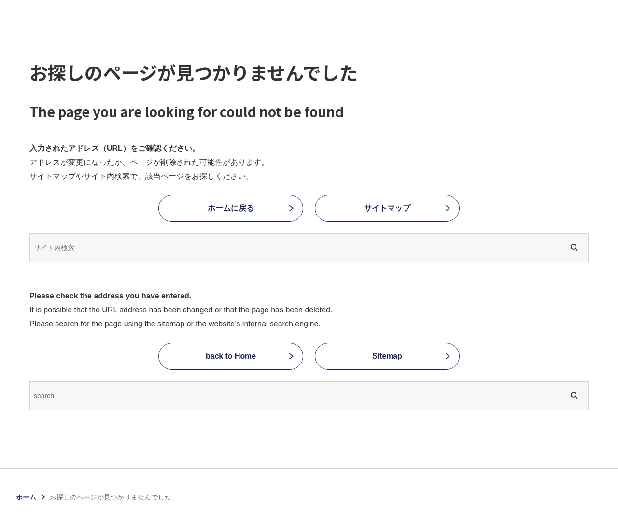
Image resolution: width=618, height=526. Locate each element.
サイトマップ (387, 208)
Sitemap (387, 356)
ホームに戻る (231, 208)
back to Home (231, 356)
